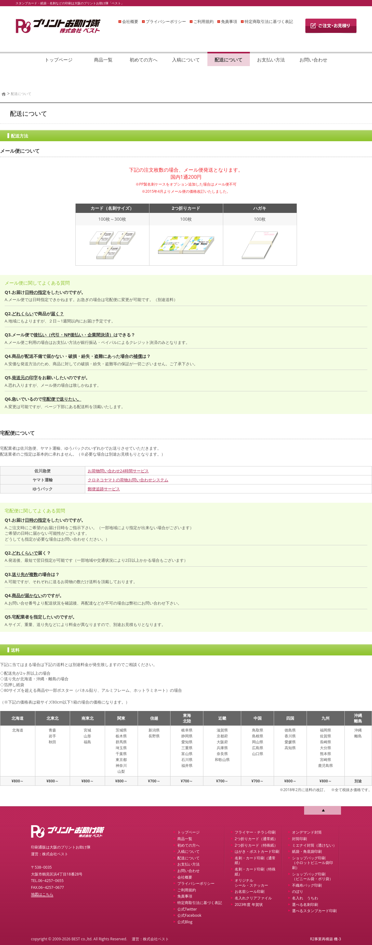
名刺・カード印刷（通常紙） (255, 860)
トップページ (59, 59)
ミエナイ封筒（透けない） (314, 845)
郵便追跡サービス (104, 489)
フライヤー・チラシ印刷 (255, 832)
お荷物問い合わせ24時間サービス (118, 471)
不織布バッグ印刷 (307, 885)
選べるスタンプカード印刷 (314, 910)
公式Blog (185, 922)
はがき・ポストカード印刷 (257, 851)
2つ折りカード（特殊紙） (256, 845)
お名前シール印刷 (249, 891)
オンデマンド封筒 (307, 832)
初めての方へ (143, 59)
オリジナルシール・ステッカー (251, 883)
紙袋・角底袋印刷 (307, 851)
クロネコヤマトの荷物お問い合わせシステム (128, 480)
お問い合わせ (313, 59)
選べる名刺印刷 (305, 904)
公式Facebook (189, 915)
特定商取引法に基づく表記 (269, 21)
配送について (228, 59)
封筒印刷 (299, 838)
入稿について (186, 59)
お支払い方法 (271, 59)
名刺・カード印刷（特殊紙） (255, 871)
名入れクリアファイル (253, 898)
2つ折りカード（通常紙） (256, 838)
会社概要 (130, 21)
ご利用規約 (203, 21)
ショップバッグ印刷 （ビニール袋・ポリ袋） (312, 876)
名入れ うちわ (305, 898)
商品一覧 (103, 59)
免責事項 (229, 21)
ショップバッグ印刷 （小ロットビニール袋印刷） (312, 862)
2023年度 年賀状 (249, 904)
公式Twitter (187, 909)
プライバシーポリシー (166, 21)
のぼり (297, 891)
